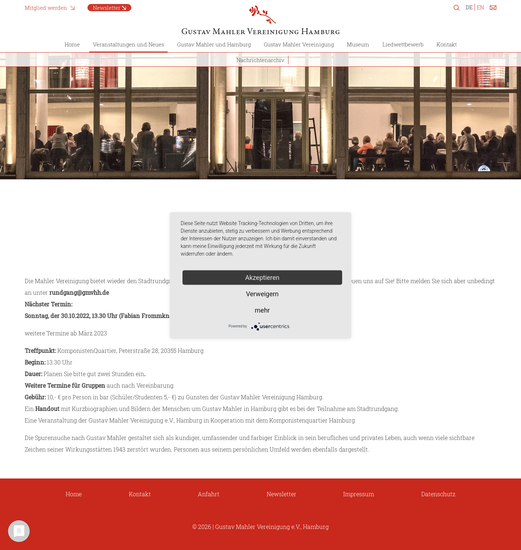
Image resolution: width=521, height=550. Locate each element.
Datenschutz (438, 494)
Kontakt (446, 44)
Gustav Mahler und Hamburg (214, 44)
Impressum (358, 494)
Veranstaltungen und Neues (128, 44)
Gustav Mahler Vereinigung (299, 44)
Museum (358, 44)
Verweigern (262, 293)
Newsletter (106, 7)
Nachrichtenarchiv (260, 60)
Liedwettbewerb (402, 44)
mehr (262, 310)
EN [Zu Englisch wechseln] (480, 7)
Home (72, 44)
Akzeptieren (262, 277)
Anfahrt (209, 494)
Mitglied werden (46, 7)
